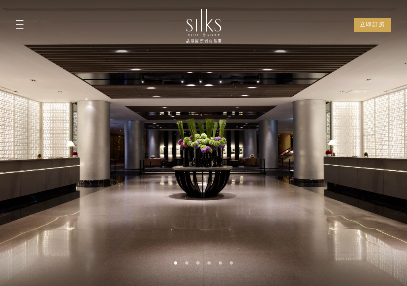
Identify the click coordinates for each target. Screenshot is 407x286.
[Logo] (203, 26)
